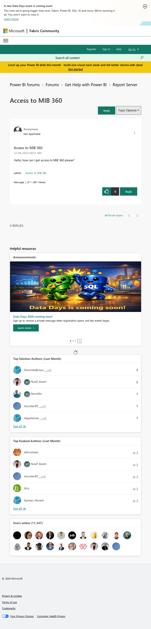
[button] (106, 110)
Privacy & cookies (12, 595)
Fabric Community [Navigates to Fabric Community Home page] (44, 30)
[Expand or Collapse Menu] (5, 40)
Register (91, 49)
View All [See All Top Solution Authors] (19, 426)
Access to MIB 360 (36, 173)
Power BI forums (25, 84)
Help (119, 49)
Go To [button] (131, 49)
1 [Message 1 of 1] (25, 182)
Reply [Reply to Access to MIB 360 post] (128, 191)
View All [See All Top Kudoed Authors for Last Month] (19, 508)
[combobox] (99, 58)
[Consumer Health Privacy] (51, 616)
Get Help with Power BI (86, 84)
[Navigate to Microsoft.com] (13, 31)
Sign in (106, 49)
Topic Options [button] (127, 110)
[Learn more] (26, 327)
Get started (75, 69)
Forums (52, 84)
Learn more (11, 19)
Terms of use (9, 602)
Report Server (125, 84)
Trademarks (9, 608)
